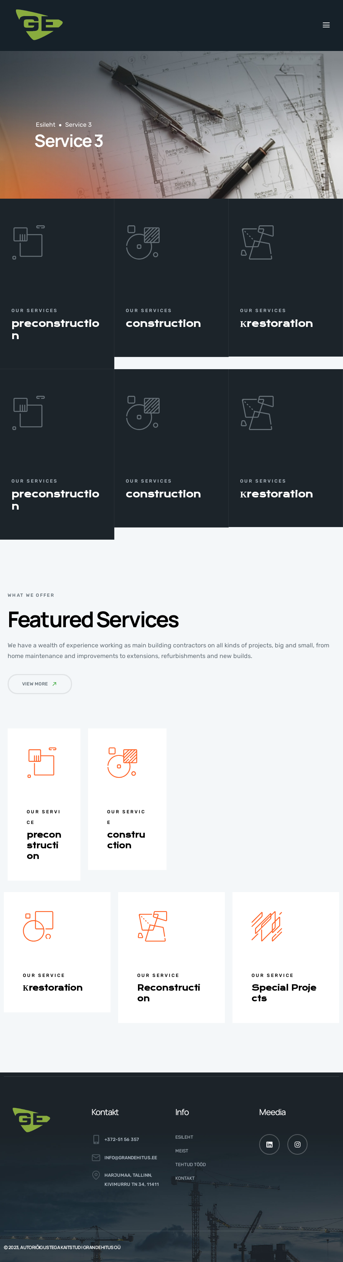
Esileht (45, 124)
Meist (181, 1151)
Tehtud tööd (190, 1164)
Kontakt (185, 1178)
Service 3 (78, 124)
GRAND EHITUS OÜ (101, 1247)
